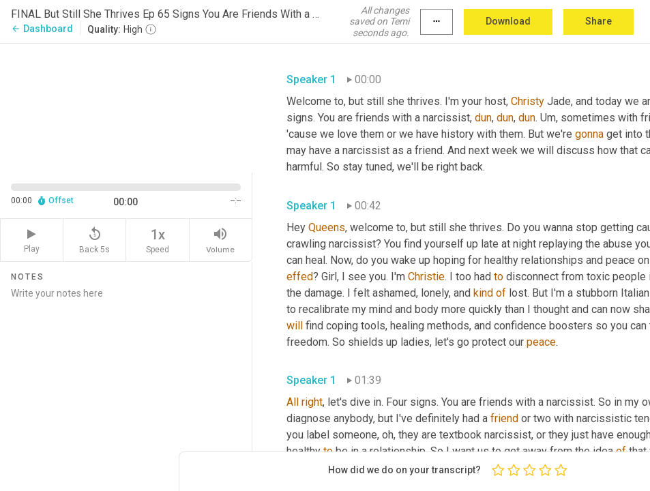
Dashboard (42, 28)
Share (598, 21)
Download (508, 21)
